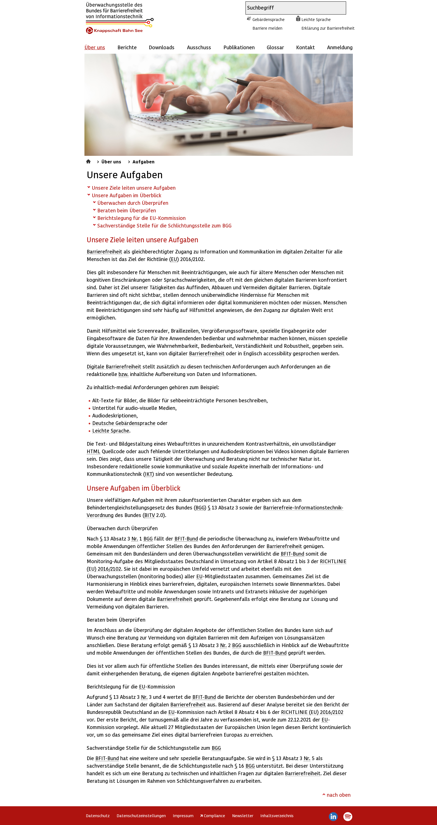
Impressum (183, 815)
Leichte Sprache (316, 19)
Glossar (275, 47)
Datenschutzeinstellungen (141, 815)
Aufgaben (144, 161)
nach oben (339, 795)
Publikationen (239, 47)
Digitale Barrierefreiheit (114, 366)
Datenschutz (98, 815)
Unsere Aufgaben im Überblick (126, 195)
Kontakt (305, 47)
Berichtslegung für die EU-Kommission (141, 218)
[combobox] (291, 8)
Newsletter (242, 815)
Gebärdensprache (268, 19)
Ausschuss (199, 47)
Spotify (348, 816)
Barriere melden (267, 27)
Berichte (127, 47)
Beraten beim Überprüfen (126, 210)
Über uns (111, 161)
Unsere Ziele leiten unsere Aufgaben (134, 188)
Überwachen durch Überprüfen (132, 203)
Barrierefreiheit (104, 251)
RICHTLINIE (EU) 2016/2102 (312, 712)
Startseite (89, 160)
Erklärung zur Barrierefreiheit (328, 27)
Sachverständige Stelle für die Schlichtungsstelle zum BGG (164, 225)
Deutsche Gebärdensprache (123, 423)
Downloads (161, 47)
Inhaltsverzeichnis (277, 815)
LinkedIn (333, 816)
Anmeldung (340, 47)
